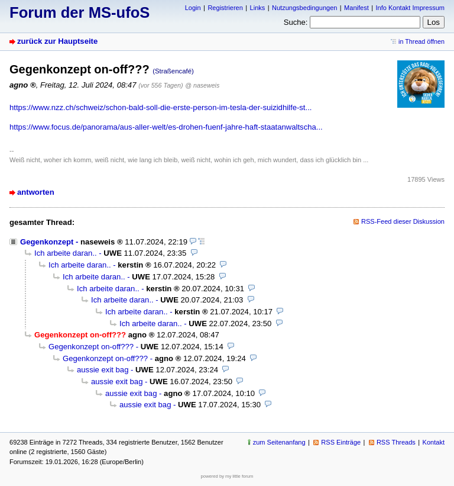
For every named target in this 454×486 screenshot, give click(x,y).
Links (257, 7)
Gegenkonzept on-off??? (91, 346)
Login (193, 7)
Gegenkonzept (46, 241)
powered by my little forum (227, 476)
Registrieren (224, 7)
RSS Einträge (341, 442)
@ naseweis (202, 85)
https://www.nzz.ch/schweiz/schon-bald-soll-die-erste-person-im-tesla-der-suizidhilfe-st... (160, 107)
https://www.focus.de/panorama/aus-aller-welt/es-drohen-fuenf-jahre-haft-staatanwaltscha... (166, 127)
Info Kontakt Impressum (410, 7)
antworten (35, 192)
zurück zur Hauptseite (57, 41)
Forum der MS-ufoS (79, 12)
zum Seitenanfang (279, 442)
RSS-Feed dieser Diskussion (403, 221)
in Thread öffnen (421, 41)
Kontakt (434, 442)
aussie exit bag (102, 369)
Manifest (356, 7)
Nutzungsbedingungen (304, 7)
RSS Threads (396, 442)
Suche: (296, 22)
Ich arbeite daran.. (65, 253)
